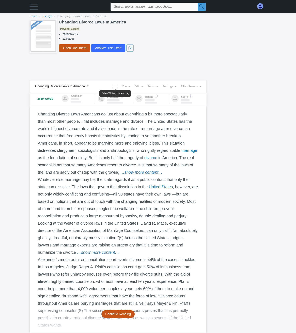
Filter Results (191, 86)
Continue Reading (118, 314)
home (33, 16)
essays (47, 16)
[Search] (202, 7)
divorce (150, 157)
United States (161, 187)
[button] (34, 7)
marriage (189, 150)
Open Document (74, 48)
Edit (139, 86)
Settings (169, 86)
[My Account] (261, 6)
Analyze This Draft (108, 48)
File (126, 86)
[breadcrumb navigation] (148, 16)
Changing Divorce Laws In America (82, 16)
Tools (153, 86)
